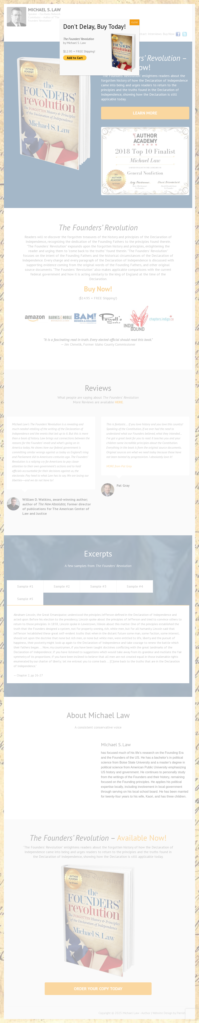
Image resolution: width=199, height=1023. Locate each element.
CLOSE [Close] (134, 22)
